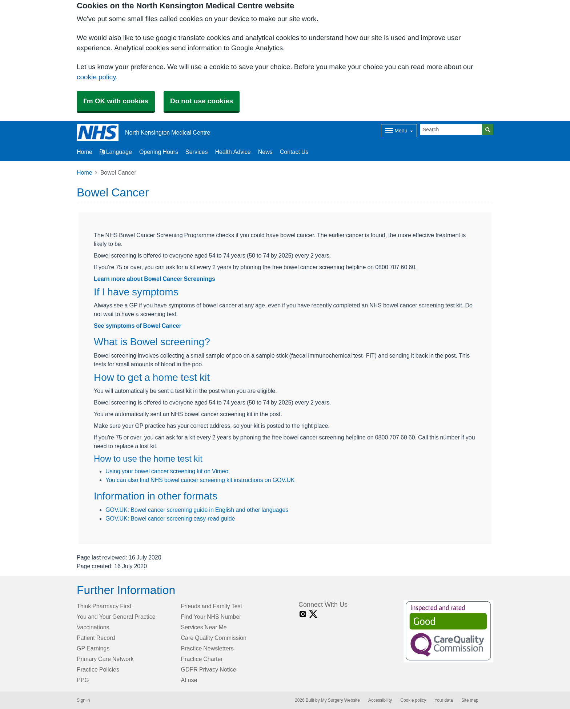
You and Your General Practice (116, 617)
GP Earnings (93, 648)
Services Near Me (204, 627)
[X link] (313, 614)
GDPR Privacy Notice (208, 669)
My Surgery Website (340, 700)
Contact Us (294, 152)
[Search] (451, 129)
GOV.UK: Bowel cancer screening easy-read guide (170, 518)
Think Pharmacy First (104, 606)
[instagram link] (302, 614)
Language (116, 152)
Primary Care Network (105, 659)
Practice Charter (202, 659)
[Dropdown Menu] (399, 130)
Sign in (83, 700)
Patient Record (96, 638)
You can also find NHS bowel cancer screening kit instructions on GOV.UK (199, 480)
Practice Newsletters (207, 648)
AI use (189, 680)
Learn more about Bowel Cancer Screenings (154, 279)
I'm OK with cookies (115, 100)
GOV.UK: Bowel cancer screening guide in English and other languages (196, 510)
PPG (83, 680)
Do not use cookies (201, 100)
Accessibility (380, 700)
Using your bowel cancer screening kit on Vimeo (166, 471)
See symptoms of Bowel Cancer (137, 325)
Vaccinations (93, 627)
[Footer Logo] (448, 631)
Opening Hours (158, 152)
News (265, 152)
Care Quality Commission (214, 638)
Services (196, 152)
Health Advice (232, 152)
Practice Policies (98, 669)
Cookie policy (413, 700)
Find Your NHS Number (211, 617)
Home (84, 172)
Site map (469, 700)
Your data (443, 700)
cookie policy (96, 76)
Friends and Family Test (211, 606)
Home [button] (84, 152)
